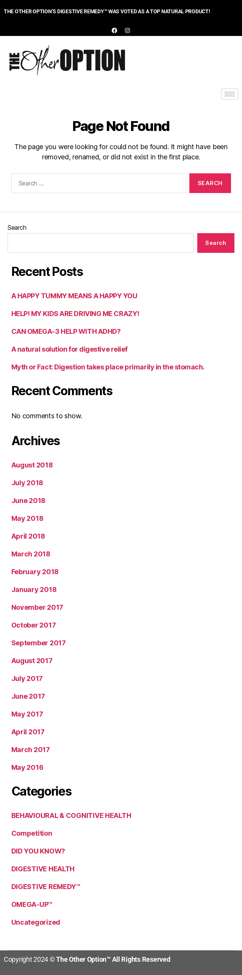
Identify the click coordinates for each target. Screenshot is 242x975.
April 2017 (28, 732)
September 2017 (38, 643)
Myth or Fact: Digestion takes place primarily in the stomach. (108, 367)
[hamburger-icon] (229, 94)
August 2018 (32, 465)
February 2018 (35, 572)
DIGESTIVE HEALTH (43, 869)
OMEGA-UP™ (32, 904)
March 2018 (30, 554)
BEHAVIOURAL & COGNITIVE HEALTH (71, 815)
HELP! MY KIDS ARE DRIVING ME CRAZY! (75, 314)
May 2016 (27, 767)
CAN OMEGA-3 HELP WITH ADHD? (66, 331)
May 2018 (27, 518)
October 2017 (33, 625)
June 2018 (28, 501)
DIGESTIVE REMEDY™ (46, 887)
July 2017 (27, 678)
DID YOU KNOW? (38, 851)
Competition (31, 833)
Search (17, 227)
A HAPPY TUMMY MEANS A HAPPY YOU (74, 296)
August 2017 (32, 661)
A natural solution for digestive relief (69, 349)
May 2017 (27, 714)
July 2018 (27, 483)
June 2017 (28, 696)
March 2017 (30, 750)
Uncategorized (36, 922)
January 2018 (34, 589)
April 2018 (28, 536)
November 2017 (37, 607)
